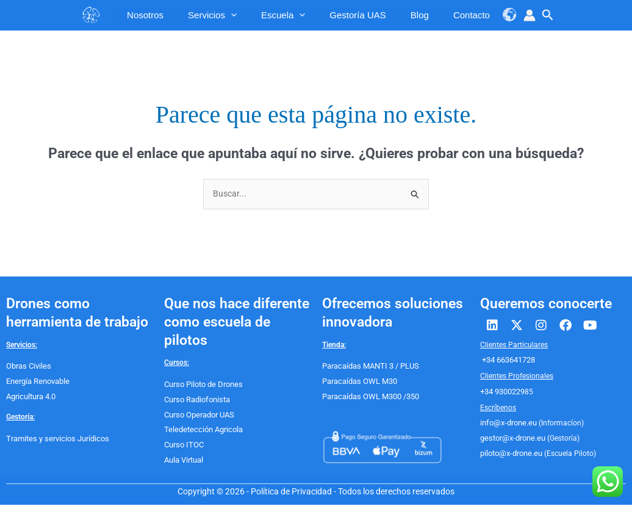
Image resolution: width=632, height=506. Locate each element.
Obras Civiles (27, 367)
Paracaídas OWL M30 (357, 382)
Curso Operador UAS (198, 415)
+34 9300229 (502, 392)
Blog (413, 15)
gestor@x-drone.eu (511, 439)
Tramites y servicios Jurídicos (55, 439)
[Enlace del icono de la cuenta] (529, 15)
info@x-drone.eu (507, 424)
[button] (548, 15)
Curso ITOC (182, 445)
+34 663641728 (507, 361)
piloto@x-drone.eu (510, 454)
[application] (225, 15)
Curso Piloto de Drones (202, 385)
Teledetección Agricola (201, 431)
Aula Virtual (183, 461)
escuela (277, 15)
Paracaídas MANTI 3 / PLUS (368, 367)
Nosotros (139, 15)
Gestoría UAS (351, 15)
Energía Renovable (37, 382)
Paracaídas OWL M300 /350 (368, 397)
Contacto (465, 15)
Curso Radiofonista (196, 400)
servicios (206, 15)
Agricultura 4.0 (30, 397)
